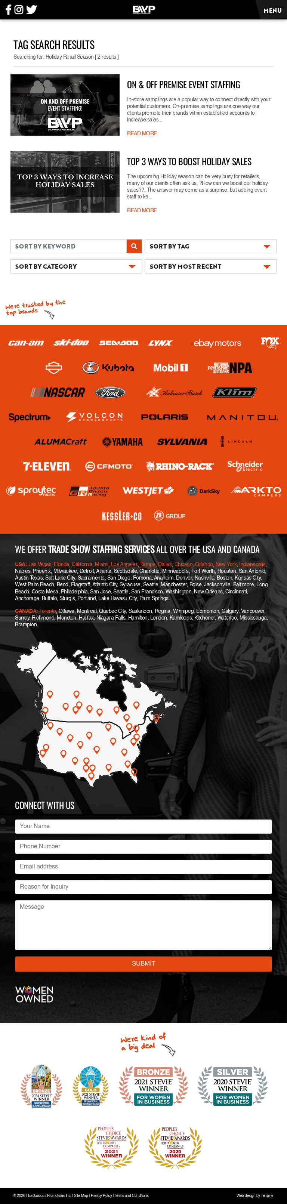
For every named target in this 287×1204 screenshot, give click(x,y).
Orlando (204, 564)
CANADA (25, 611)
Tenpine (267, 1196)
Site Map (81, 1196)
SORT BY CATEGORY (46, 266)
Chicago (184, 564)
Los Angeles (124, 564)
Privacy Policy (101, 1196)
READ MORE (142, 133)
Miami (101, 564)
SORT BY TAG (169, 246)
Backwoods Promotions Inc (49, 1196)
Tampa (148, 564)
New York (226, 564)
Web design (246, 1196)
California (82, 564)
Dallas (165, 564)
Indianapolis (252, 564)
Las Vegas (40, 564)
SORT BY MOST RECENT (185, 266)
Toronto (47, 611)
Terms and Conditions (131, 1196)
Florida (61, 564)
